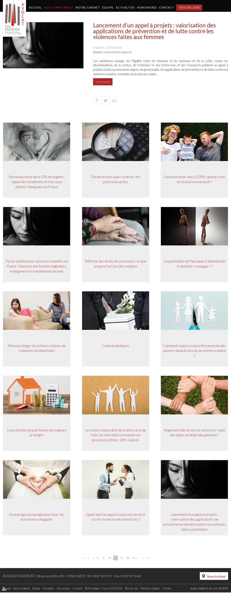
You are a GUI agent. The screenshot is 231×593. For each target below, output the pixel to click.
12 (121, 558)
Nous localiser (216, 577)
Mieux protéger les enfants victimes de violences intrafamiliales (37, 348)
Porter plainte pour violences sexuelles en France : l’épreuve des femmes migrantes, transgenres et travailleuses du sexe (37, 266)
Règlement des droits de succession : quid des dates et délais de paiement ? (194, 433)
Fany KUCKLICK (112, 588)
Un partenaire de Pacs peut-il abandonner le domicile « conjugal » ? (194, 263)
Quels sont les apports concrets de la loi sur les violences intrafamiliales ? (115, 517)
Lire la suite (102, 81)
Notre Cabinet (88, 7)
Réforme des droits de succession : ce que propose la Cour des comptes (115, 263)
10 (109, 558)
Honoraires (147, 7)
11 (115, 558)
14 (133, 558)
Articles (167, 588)
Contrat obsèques (115, 346)
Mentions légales (150, 588)
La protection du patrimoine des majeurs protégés (36, 433)
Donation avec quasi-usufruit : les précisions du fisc (115, 179)
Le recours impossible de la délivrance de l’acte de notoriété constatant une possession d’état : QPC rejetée (115, 435)
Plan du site (131, 588)
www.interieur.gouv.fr (118, 52)
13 (127, 558)
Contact (166, 7)
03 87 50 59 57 (102, 577)
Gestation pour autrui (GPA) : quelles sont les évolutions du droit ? (194, 179)
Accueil (35, 7)
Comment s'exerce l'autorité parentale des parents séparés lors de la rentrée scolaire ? (194, 351)
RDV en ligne (190, 7)
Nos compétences (59, 7)
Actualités (125, 7)
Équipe (107, 7)
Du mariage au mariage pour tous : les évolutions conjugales (36, 517)
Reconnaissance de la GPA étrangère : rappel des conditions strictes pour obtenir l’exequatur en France (37, 182)
